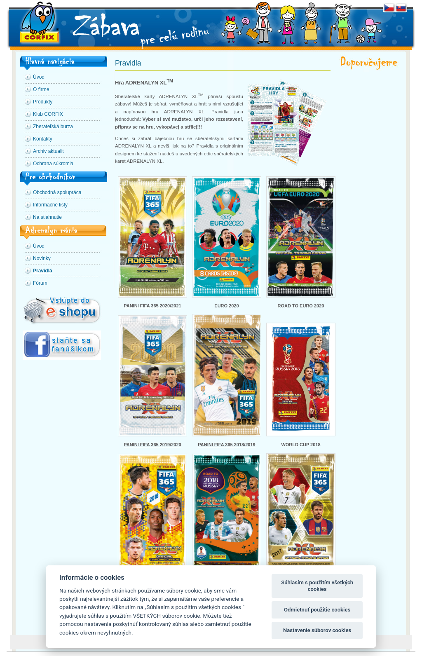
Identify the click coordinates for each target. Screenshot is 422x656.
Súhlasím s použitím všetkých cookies (317, 585)
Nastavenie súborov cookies (317, 630)
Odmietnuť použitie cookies (317, 610)
